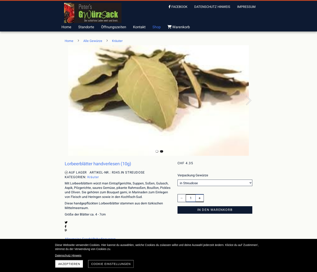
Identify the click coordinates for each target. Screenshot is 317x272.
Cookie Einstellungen (111, 264)
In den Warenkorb (215, 209)
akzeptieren (69, 264)
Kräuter (93, 177)
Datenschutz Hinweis (68, 255)
